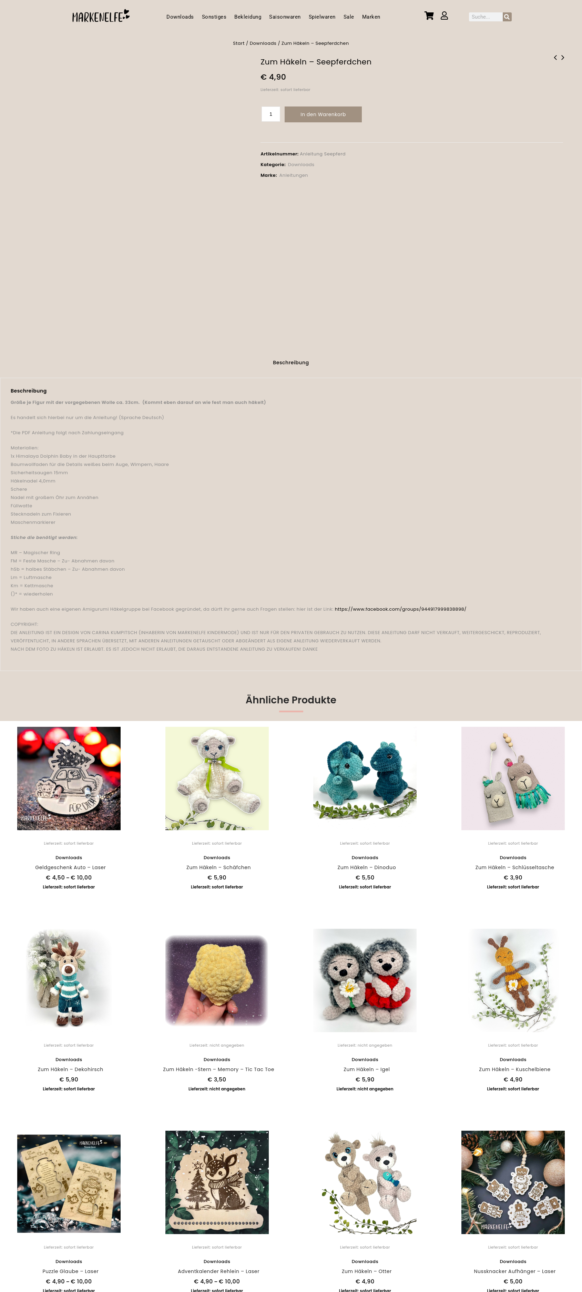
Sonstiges (214, 17)
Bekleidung (247, 17)
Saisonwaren (285, 17)
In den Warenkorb (323, 114)
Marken (371, 17)
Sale (349, 17)
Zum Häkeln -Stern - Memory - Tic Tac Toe (555, 62)
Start (239, 43)
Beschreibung (291, 358)
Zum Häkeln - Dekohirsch (562, 62)
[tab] (291, 360)
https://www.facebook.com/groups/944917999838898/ (401, 604)
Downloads (180, 17)
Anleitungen (293, 175)
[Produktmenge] (271, 114)
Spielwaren (322, 17)
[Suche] (507, 16)
